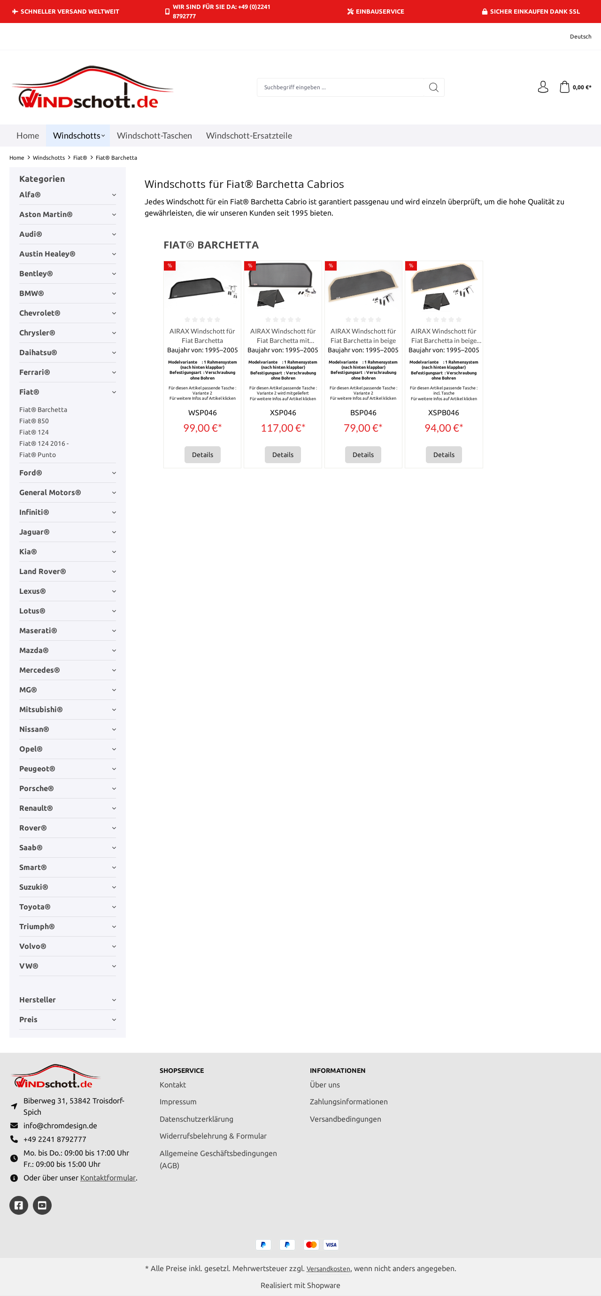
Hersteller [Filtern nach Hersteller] (67, 999)
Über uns (325, 1079)
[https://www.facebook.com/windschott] (18, 1205)
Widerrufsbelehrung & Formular (213, 1131)
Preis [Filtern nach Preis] (67, 1019)
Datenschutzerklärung (196, 1114)
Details (202, 457)
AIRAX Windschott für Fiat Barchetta (202, 336)
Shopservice (186, 1065)
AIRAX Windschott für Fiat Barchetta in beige (363, 337)
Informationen (342, 1065)
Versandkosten (328, 1268)
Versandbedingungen (345, 1114)
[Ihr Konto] (540, 87)
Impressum (178, 1097)
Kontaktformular (108, 1177)
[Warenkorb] (574, 87)
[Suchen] (432, 87)
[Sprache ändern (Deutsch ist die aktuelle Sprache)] (574, 36)
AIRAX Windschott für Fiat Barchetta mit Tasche (282, 337)
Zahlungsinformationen (349, 1097)
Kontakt (173, 1079)
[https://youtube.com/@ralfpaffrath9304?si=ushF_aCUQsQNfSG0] (42, 1205)
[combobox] (338, 87)
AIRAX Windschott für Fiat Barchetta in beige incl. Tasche (444, 337)
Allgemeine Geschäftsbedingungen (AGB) (218, 1154)
